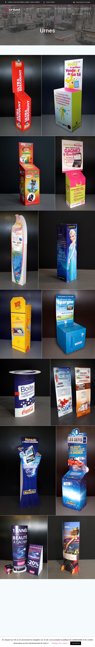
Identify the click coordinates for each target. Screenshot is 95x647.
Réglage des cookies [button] (59, 643)
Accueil (30, 9)
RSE (88, 14)
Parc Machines (44, 9)
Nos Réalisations (63, 9)
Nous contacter (82, 9)
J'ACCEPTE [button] (76, 643)
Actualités (77, 14)
